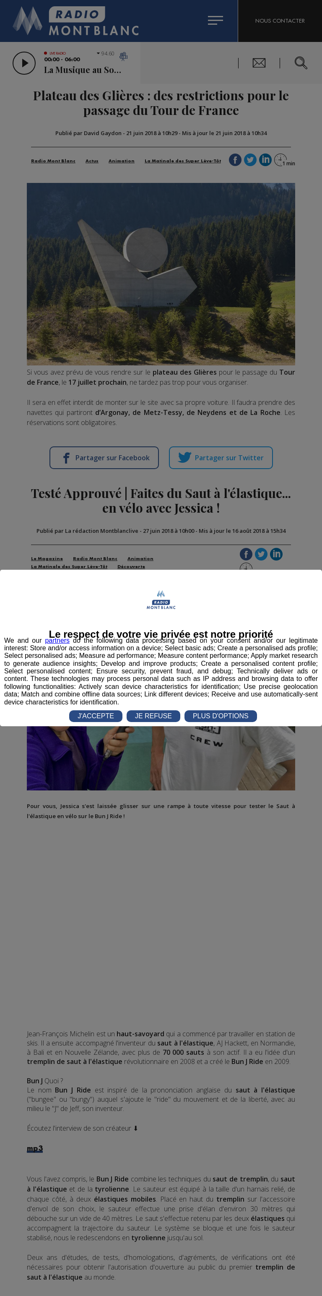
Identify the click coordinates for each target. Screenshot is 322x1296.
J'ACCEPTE (96, 716)
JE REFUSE (153, 716)
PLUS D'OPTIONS (221, 716)
